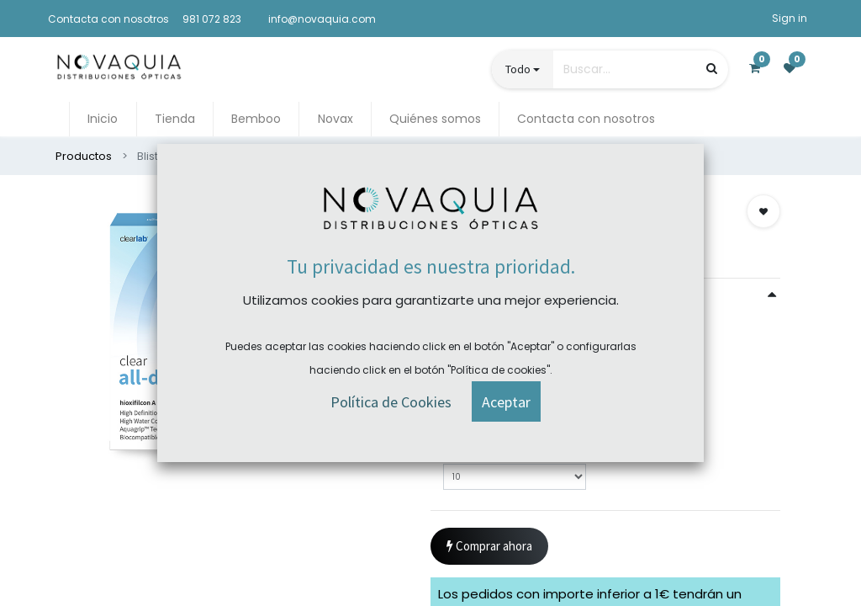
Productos (83, 156)
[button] (763, 211)
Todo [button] (518, 69)
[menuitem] (102, 119)
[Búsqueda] (711, 68)
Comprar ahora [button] (489, 546)
